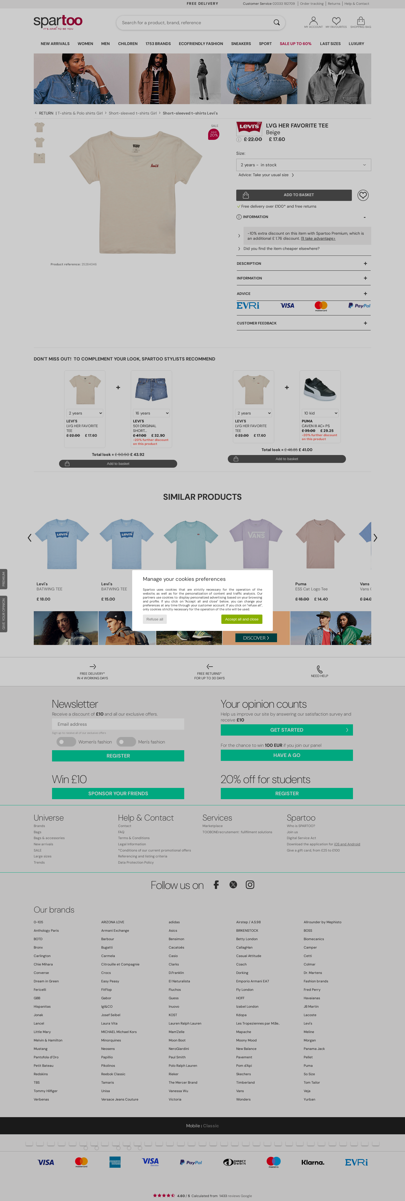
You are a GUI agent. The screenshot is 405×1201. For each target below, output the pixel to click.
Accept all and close (242, 619)
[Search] (276, 23)
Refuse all (155, 619)
